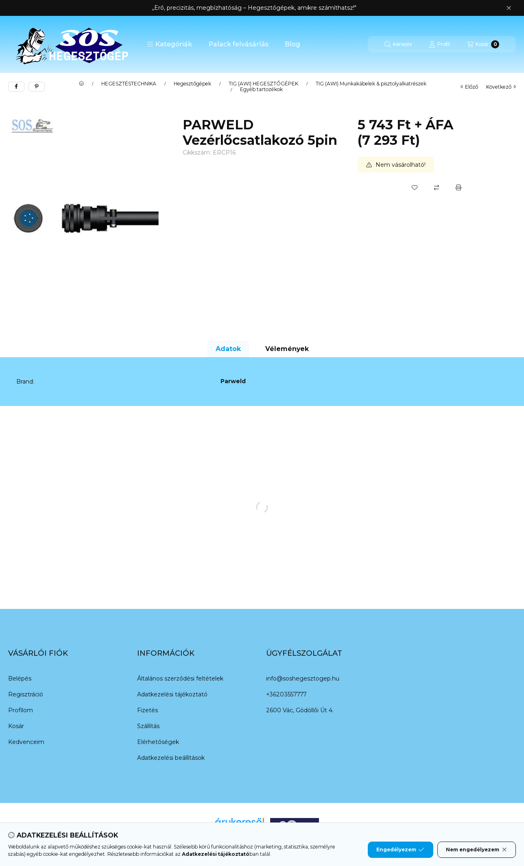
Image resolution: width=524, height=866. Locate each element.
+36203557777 (286, 694)
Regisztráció (25, 694)
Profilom (20, 710)
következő (501, 87)
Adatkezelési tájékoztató (172, 694)
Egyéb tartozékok (261, 89)
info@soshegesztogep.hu (302, 678)
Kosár (16, 726)
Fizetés (147, 710)
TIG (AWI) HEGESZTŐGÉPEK (263, 84)
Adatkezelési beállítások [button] (171, 757)
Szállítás (148, 726)
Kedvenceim (26, 742)
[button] (169, 44)
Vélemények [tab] (287, 349)
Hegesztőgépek (192, 84)
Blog (292, 44)
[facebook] (16, 87)
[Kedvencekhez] (414, 187)
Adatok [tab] (228, 349)
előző (469, 87)
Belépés (19, 678)
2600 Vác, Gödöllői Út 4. (300, 710)
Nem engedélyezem (476, 849)
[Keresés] (398, 44)
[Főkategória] (81, 84)
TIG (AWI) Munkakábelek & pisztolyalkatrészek (371, 84)
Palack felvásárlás (239, 44)
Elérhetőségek (158, 742)
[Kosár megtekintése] (483, 44)
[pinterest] (36, 87)
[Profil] (439, 44)
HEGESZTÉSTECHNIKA (128, 84)
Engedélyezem (400, 849)
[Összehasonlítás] (436, 187)
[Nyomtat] (458, 187)
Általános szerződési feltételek (180, 678)
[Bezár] (509, 8)
